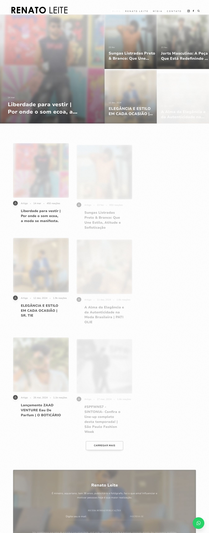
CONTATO (174, 11)
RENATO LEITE (137, 11)
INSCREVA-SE (136, 520)
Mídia (158, 11)
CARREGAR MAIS (104, 445)
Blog (116, 11)
